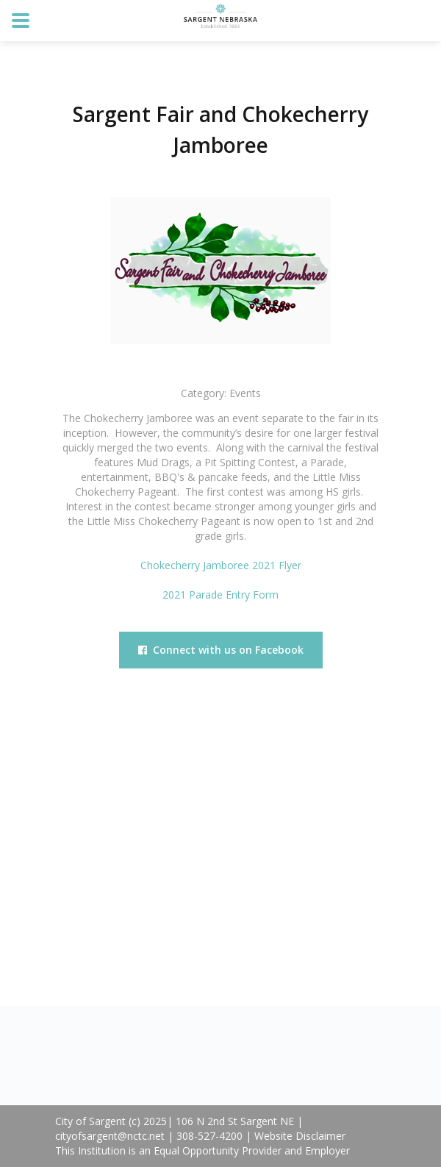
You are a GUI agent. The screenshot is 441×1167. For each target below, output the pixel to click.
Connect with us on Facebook (221, 650)
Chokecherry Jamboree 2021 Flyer (220, 565)
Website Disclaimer (299, 1136)
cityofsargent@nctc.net (110, 1136)
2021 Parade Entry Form (220, 595)
